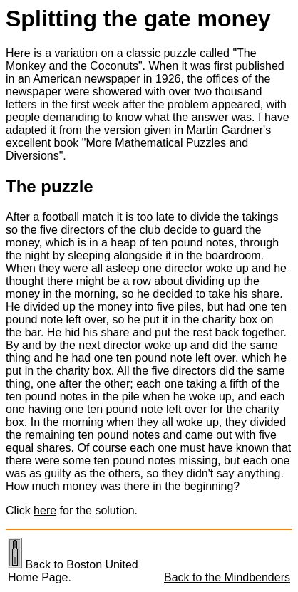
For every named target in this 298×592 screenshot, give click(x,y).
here (45, 510)
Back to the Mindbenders (227, 577)
